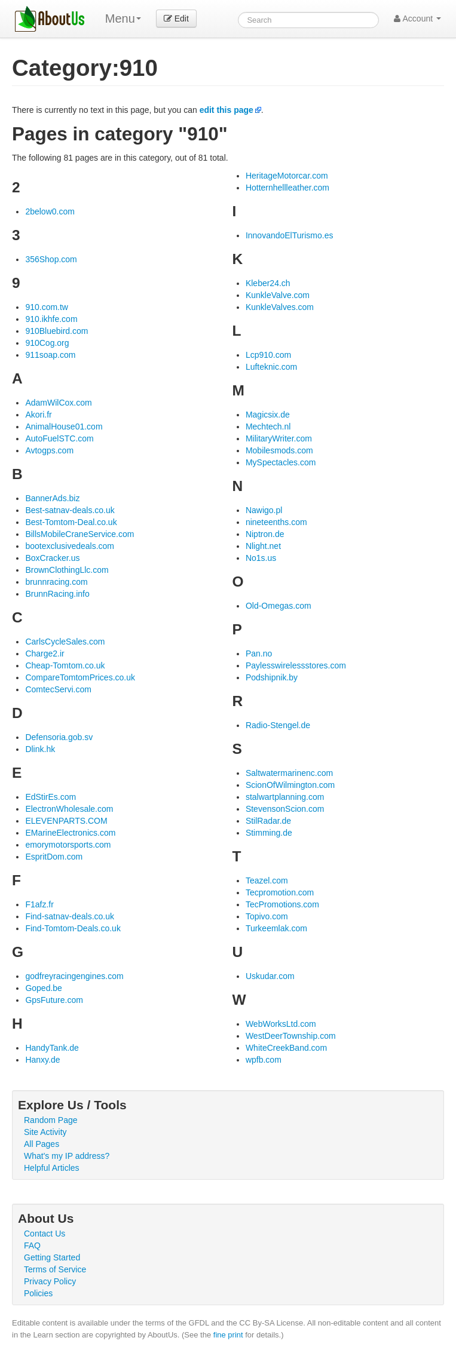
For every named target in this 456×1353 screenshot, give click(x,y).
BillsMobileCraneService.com (79, 534)
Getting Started (52, 1257)
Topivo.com (267, 916)
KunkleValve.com (278, 295)
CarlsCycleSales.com (65, 641)
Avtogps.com (49, 450)
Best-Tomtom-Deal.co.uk (71, 522)
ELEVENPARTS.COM (66, 821)
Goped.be (43, 988)
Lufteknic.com (271, 367)
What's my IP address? (66, 1156)
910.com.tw (46, 307)
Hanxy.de (42, 1059)
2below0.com (50, 211)
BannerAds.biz (52, 498)
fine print (228, 1334)
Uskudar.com (270, 976)
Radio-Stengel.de (278, 725)
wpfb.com (263, 1059)
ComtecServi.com (58, 689)
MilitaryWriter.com (279, 438)
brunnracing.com (56, 582)
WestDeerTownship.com (291, 1036)
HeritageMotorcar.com (287, 175)
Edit (176, 18)
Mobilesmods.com (279, 450)
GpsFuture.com (53, 1000)
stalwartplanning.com (285, 797)
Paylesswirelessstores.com (296, 665)
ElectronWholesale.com (69, 809)
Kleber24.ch (268, 283)
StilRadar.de (268, 821)
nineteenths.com (276, 522)
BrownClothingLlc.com (66, 570)
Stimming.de (269, 832)
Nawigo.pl (264, 510)
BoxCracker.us (52, 558)
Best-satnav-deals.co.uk (69, 510)
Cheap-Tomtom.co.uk (65, 665)
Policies (38, 1293)
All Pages (41, 1144)
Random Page (51, 1120)
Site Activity (45, 1132)
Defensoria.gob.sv (59, 737)
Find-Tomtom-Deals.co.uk (73, 928)
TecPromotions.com (282, 904)
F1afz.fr (39, 904)
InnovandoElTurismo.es (289, 235)
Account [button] (417, 18)
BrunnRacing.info (57, 594)
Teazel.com (267, 880)
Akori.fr (38, 414)
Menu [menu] (123, 18)
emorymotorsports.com (68, 844)
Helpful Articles (51, 1168)
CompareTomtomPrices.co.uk (80, 677)
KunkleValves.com (280, 307)
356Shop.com (50, 259)
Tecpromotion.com (280, 892)
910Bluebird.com (56, 331)
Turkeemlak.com (276, 928)
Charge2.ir (44, 653)
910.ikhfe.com (51, 319)
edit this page (226, 110)
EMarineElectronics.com (70, 832)
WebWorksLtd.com (281, 1024)
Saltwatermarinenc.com (289, 773)
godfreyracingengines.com (74, 976)
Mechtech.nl (268, 426)
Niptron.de (265, 534)
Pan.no (259, 653)
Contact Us (44, 1233)
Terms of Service (55, 1269)
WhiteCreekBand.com (286, 1048)
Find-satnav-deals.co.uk (69, 916)
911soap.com (50, 355)
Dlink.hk (40, 749)
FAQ (32, 1245)
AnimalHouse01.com (63, 426)
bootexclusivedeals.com (69, 546)
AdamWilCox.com (58, 402)
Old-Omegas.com (278, 605)
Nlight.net (263, 546)
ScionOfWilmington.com (290, 785)
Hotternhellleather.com (287, 187)
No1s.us (261, 558)
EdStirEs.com (50, 797)
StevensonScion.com (285, 809)
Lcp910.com (268, 355)
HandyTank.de (52, 1048)
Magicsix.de (268, 414)
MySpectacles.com (281, 462)
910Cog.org (47, 343)
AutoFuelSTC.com (59, 438)
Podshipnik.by (272, 677)
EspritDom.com (53, 856)
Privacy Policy (50, 1281)
